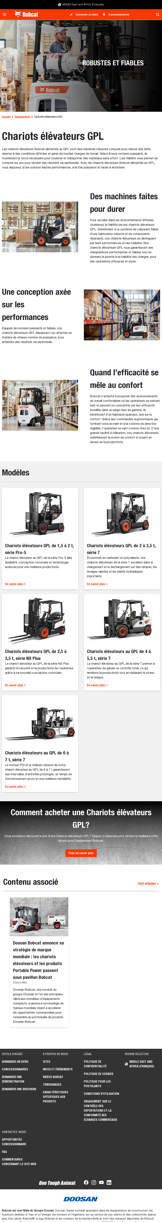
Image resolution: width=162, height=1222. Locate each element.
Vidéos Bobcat (53, 1077)
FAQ (4, 1152)
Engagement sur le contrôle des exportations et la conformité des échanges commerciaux (100, 1111)
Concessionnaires (118, 14)
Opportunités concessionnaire (14, 1142)
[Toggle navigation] (5, 14)
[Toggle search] (156, 14)
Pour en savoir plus (81, 853)
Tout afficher (148, 883)
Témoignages (52, 1084)
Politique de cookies (98, 1074)
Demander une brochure (19, 1089)
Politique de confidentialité (95, 1064)
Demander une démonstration (13, 1079)
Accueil (6, 116)
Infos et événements (58, 1069)
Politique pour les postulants (97, 1084)
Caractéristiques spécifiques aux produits (55, 1096)
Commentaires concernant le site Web (19, 1162)
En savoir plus (15, 584)
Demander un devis (87, 14)
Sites (46, 1061)
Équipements (22, 116)
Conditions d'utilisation (101, 1094)
